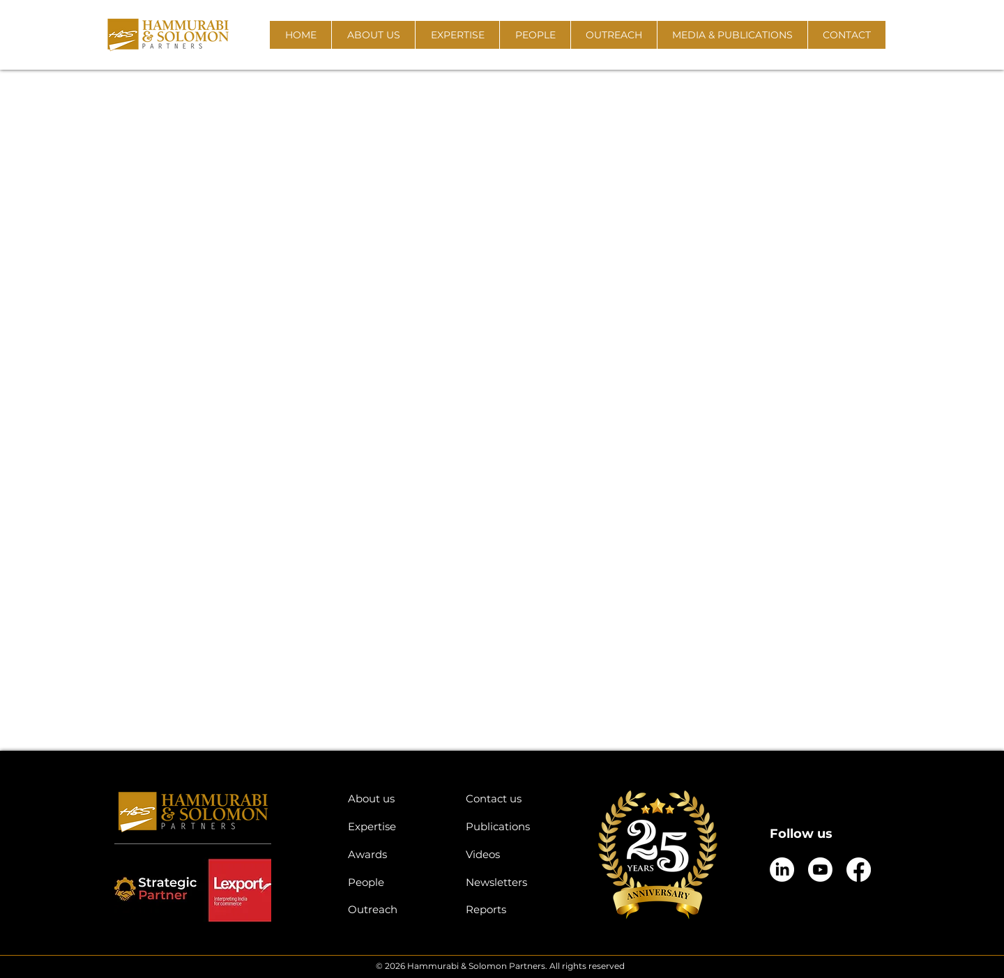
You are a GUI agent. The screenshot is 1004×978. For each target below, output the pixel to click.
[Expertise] (396, 826)
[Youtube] (820, 869)
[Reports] (514, 909)
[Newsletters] (514, 882)
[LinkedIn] (782, 869)
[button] (373, 35)
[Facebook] (858, 869)
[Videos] (514, 854)
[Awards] (396, 854)
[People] (396, 882)
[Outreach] (396, 909)
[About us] (396, 798)
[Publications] (514, 826)
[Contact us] (514, 798)
